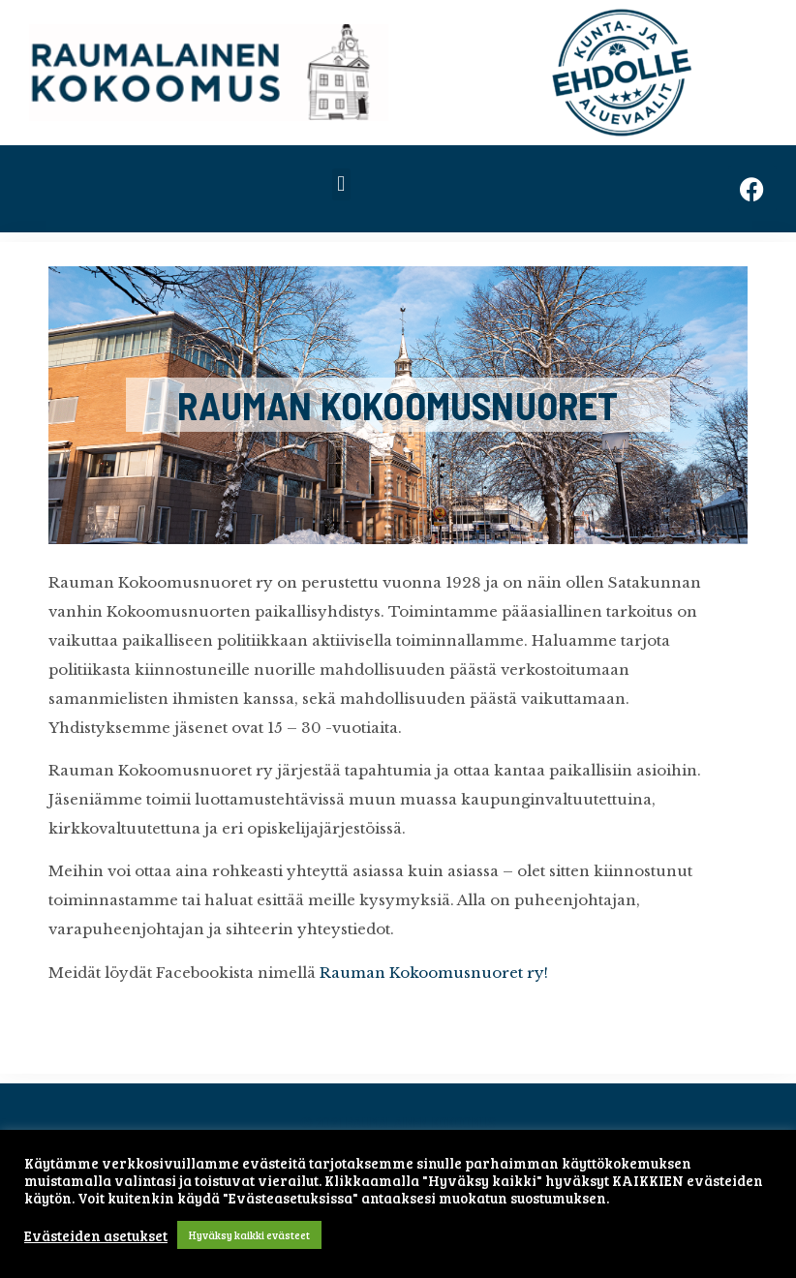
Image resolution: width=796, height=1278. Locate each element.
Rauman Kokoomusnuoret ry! (434, 972)
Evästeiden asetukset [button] (96, 1235)
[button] (341, 184)
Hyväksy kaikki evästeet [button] (249, 1235)
